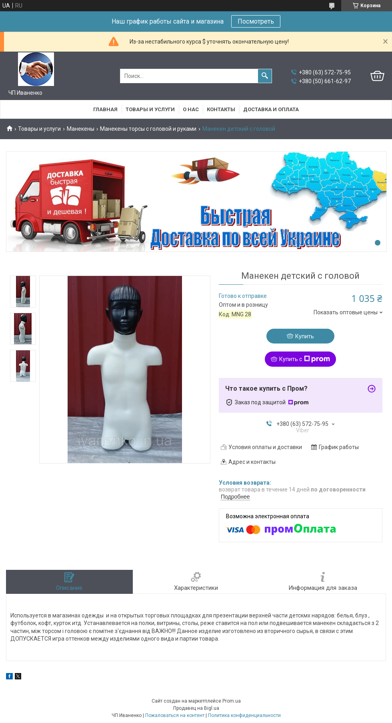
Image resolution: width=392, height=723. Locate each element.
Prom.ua (231, 701)
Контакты (221, 109)
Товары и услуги (150, 109)
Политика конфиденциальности (244, 715)
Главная (105, 109)
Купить (304, 336)
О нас (191, 109)
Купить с (304, 359)
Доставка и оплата (271, 109)
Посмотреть (256, 21)
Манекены (80, 129)
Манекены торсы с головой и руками (148, 129)
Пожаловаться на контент (174, 715)
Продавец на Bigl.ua (196, 708)
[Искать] (265, 76)
